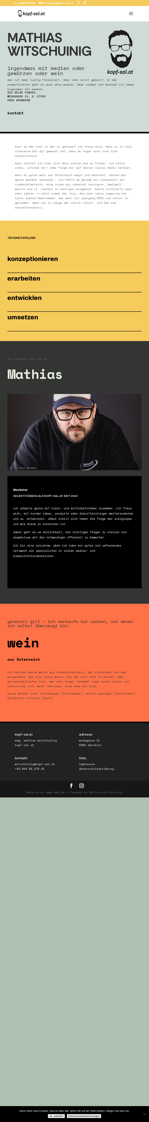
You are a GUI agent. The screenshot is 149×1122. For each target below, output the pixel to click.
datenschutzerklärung (96, 771)
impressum (87, 766)
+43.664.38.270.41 (30, 771)
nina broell (27, 470)
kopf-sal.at (55, 795)
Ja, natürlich (56, 1116)
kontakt (15, 115)
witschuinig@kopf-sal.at (35, 766)
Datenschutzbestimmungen (84, 1116)
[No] (144, 1114)
